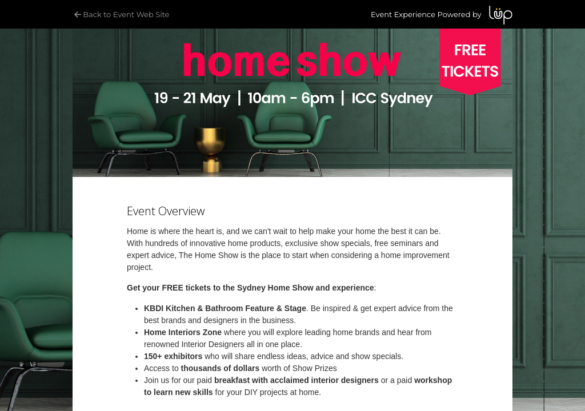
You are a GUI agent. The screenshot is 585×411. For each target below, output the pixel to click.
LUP (500, 15)
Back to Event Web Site (121, 14)
